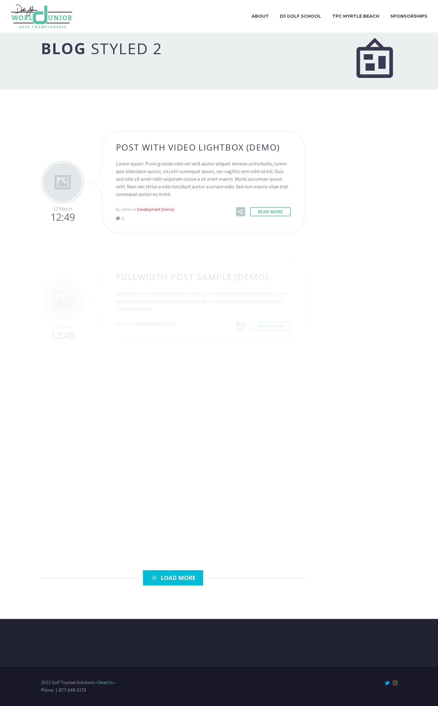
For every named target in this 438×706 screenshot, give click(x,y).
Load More (173, 577)
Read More (270, 212)
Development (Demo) (155, 210)
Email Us (105, 682)
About (260, 16)
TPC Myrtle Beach (355, 16)
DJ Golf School (300, 16)
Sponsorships (408, 16)
